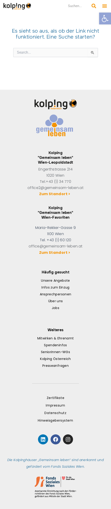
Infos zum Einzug (55, 287)
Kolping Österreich (55, 359)
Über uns (55, 301)
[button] (105, 18)
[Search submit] (94, 6)
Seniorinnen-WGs (55, 352)
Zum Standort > (55, 194)
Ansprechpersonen (55, 294)
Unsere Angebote (55, 280)
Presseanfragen (55, 365)
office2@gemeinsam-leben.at (55, 187)
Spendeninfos (55, 345)
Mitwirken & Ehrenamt (55, 338)
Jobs (55, 308)
